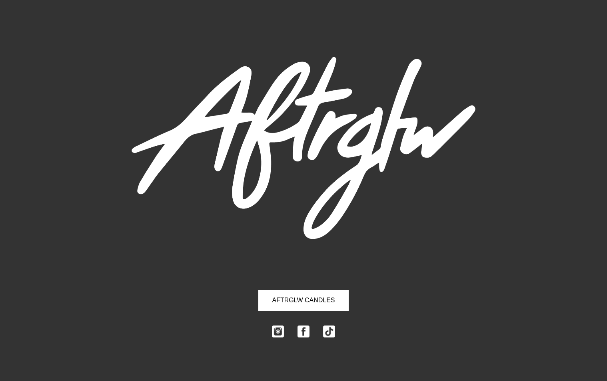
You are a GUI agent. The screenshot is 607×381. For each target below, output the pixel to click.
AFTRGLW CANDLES (303, 300)
